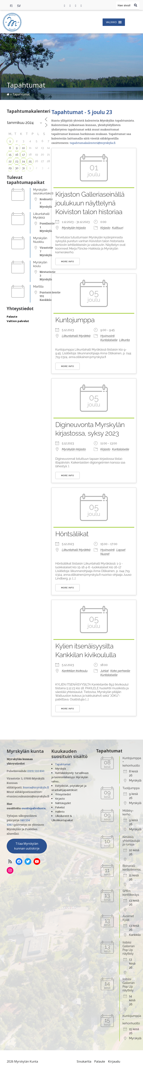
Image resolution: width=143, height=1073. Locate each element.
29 (10, 168)
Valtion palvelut (18, 321)
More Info (67, 261)
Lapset (120, 550)
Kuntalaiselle (108, 340)
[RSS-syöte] (10, 861)
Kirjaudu (114, 1061)
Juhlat (104, 671)
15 (10, 154)
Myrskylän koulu (40, 264)
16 (16, 154)
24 (23, 161)
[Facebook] (64, 5)
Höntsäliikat (71, 534)
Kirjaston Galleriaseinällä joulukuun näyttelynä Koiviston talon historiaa (89, 203)
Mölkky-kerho (128, 812)
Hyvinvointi (107, 336)
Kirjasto (105, 228)
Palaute (12, 316)
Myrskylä (60, 768)
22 (10, 161)
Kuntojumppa (75, 320)
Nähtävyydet (63, 803)
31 (23, 168)
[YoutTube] (37, 861)
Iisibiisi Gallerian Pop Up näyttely (129, 948)
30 (16, 168)
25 (30, 161)
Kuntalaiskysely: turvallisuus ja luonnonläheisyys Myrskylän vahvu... (70, 777)
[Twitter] (70, 5)
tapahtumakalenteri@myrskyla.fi (92, 143)
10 (23, 148)
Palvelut (60, 807)
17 (23, 154)
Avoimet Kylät (128, 918)
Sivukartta (84, 1061)
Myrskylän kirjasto (74, 228)
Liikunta (124, 340)
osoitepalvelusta (33, 808)
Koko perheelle (120, 671)
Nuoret (104, 554)
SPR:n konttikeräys (131, 892)
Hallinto (60, 811)
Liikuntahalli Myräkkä (41, 215)
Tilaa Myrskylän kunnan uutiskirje (26, 846)
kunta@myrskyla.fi (36, 787)
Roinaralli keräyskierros (132, 867)
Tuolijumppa (131, 788)
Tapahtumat (63, 764)
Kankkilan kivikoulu (75, 671)
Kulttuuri (117, 228)
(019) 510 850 (35, 771)
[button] (111, 22)
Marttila (38, 286)
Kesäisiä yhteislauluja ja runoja (131, 840)
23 (16, 161)
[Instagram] (75, 5)
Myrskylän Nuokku (40, 240)
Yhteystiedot (63, 794)
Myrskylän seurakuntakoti (43, 191)
